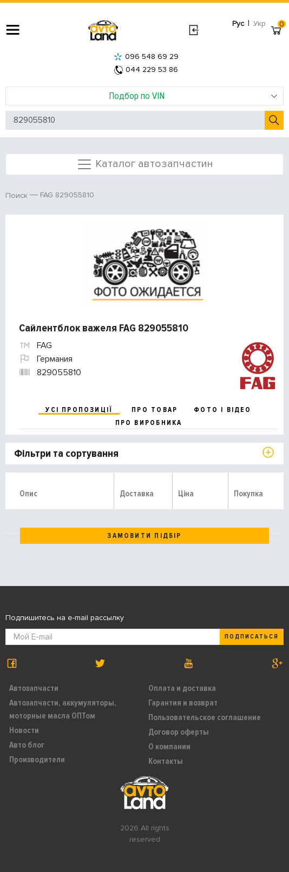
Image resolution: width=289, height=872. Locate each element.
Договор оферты (178, 732)
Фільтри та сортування (66, 453)
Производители (37, 759)
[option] (146, 263)
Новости (24, 730)
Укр (259, 23)
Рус (238, 23)
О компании (169, 746)
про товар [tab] (155, 409)
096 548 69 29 (146, 56)
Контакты (165, 761)
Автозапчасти (33, 688)
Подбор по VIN (193, 96)
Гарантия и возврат (183, 703)
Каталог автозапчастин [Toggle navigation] (144, 164)
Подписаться (252, 637)
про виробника (148, 422)
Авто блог (26, 745)
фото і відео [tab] (223, 409)
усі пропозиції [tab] (79, 409)
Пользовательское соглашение (204, 717)
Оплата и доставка (182, 688)
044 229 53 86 (146, 69)
